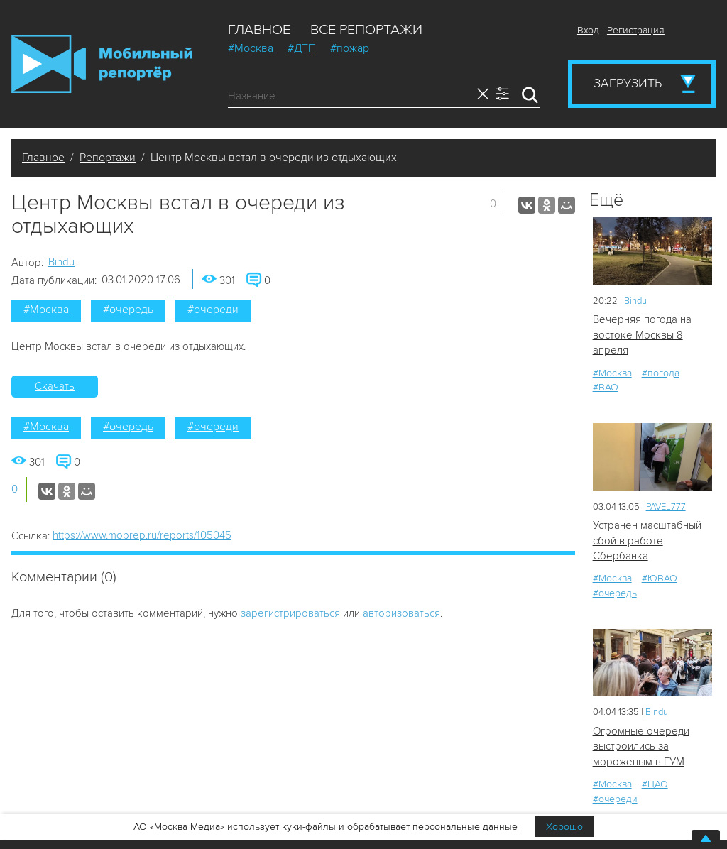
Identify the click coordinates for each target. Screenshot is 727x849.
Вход (588, 30)
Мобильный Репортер (101, 64)
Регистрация (636, 30)
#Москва (250, 48)
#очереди (213, 309)
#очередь (128, 309)
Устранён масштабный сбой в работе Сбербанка (647, 540)
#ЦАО (655, 784)
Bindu (61, 262)
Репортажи (108, 157)
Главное (259, 29)
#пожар (349, 48)
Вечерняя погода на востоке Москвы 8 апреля (642, 334)
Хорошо (564, 827)
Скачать (55, 386)
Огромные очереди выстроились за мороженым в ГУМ (641, 746)
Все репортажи (366, 29)
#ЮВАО (659, 578)
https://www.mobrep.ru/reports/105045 (142, 535)
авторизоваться (401, 613)
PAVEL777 (666, 507)
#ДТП (302, 48)
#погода (660, 373)
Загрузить (628, 83)
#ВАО (605, 387)
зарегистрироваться (290, 613)
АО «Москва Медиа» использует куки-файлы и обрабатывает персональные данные (325, 827)
